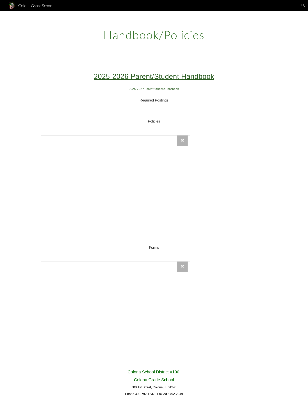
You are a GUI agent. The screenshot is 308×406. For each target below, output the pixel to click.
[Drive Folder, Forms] (115, 309)
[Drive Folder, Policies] (115, 183)
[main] (154, 35)
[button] (303, 5)
